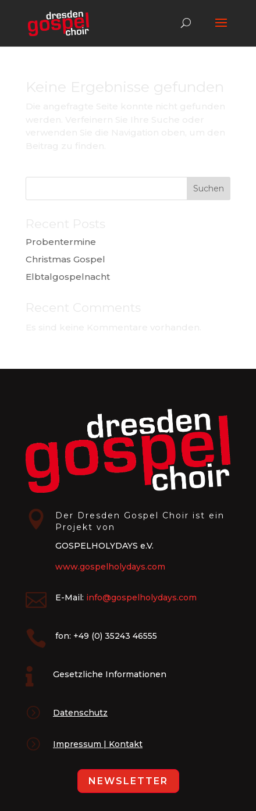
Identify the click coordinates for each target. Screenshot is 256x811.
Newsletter (128, 781)
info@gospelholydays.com (141, 597)
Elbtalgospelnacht (68, 276)
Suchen (208, 188)
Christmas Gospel (65, 259)
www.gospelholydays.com (110, 566)
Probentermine (61, 241)
